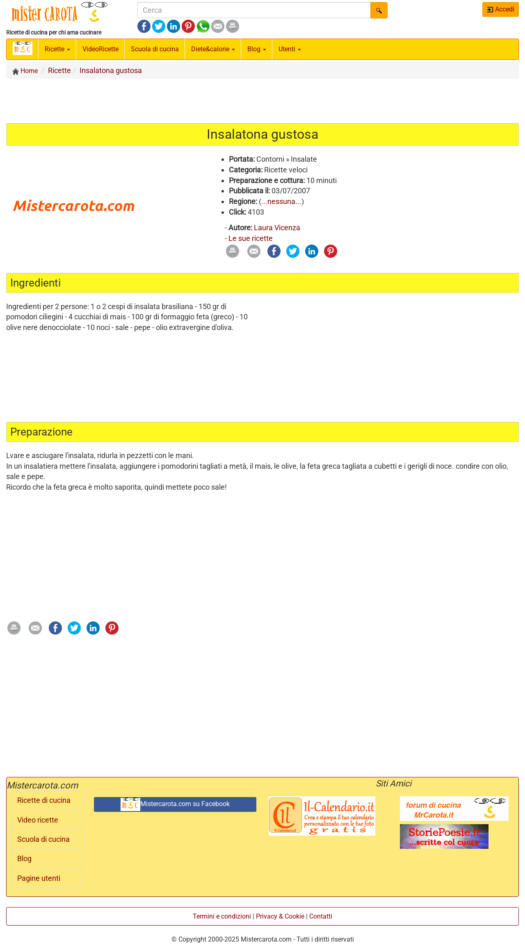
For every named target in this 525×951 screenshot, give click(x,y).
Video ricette (37, 820)
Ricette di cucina (44, 800)
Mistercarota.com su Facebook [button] (175, 804)
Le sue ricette (250, 238)
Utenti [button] (289, 49)
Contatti (320, 916)
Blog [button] (256, 49)
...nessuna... (281, 201)
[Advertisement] (262, 100)
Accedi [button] (500, 9)
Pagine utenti (38, 878)
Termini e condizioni (222, 916)
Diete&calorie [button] (213, 49)
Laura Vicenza (277, 227)
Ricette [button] (57, 49)
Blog (24, 858)
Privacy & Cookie (280, 916)
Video (100, 49)
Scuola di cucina (155, 49)
